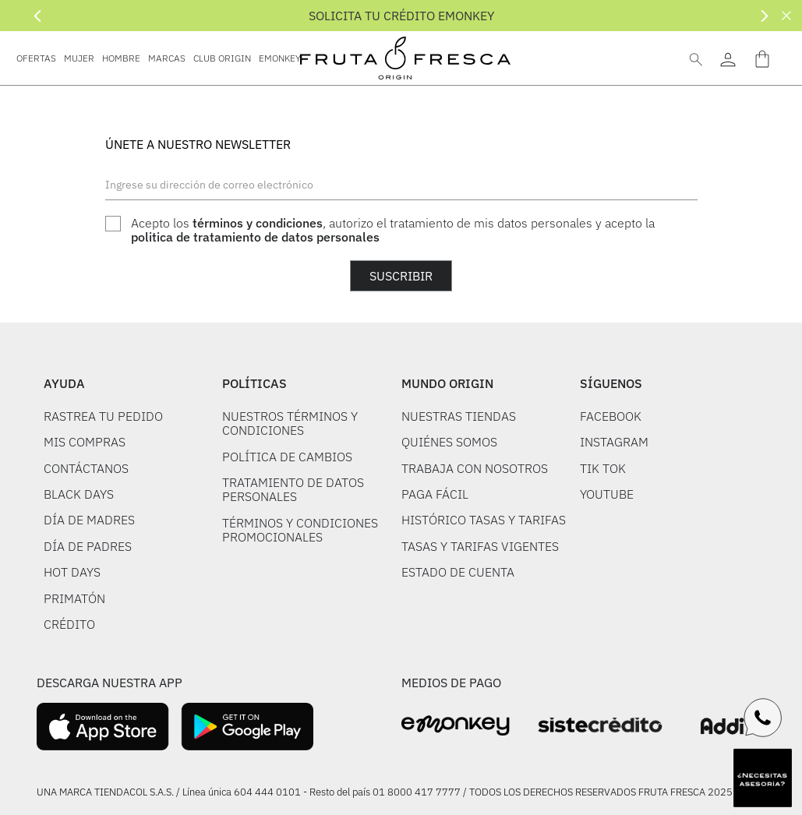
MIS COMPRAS (84, 442)
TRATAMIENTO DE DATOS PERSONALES (293, 489)
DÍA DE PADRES (88, 546)
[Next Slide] (764, 16)
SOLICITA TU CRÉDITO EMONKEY (401, 15)
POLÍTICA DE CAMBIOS (287, 456)
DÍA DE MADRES (89, 519)
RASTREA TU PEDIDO (103, 416)
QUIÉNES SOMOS (449, 442)
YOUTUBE (607, 494)
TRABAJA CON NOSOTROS (474, 468)
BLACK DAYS (79, 494)
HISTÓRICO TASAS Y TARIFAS (483, 519)
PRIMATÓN (74, 598)
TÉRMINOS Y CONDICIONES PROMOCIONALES (300, 530)
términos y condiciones (258, 223)
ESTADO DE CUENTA (457, 572)
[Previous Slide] (37, 16)
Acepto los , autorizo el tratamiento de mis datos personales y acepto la (393, 230)
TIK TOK (603, 468)
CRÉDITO (69, 624)
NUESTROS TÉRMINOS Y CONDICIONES (290, 423)
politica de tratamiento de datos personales (255, 237)
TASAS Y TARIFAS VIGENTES (480, 546)
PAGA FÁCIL (434, 494)
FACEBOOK (610, 416)
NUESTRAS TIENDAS (458, 416)
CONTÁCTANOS (86, 468)
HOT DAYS (72, 572)
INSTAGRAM (614, 442)
